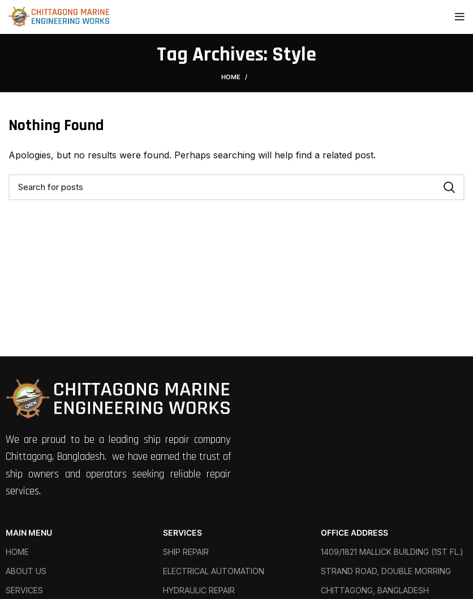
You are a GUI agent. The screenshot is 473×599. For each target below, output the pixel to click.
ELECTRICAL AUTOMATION (213, 571)
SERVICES (182, 532)
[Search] (236, 187)
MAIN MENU (29, 532)
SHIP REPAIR (186, 552)
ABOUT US (26, 571)
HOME (17, 552)
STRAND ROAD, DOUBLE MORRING (386, 571)
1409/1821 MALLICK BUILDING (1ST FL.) (392, 552)
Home (230, 77)
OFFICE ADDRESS (354, 532)
